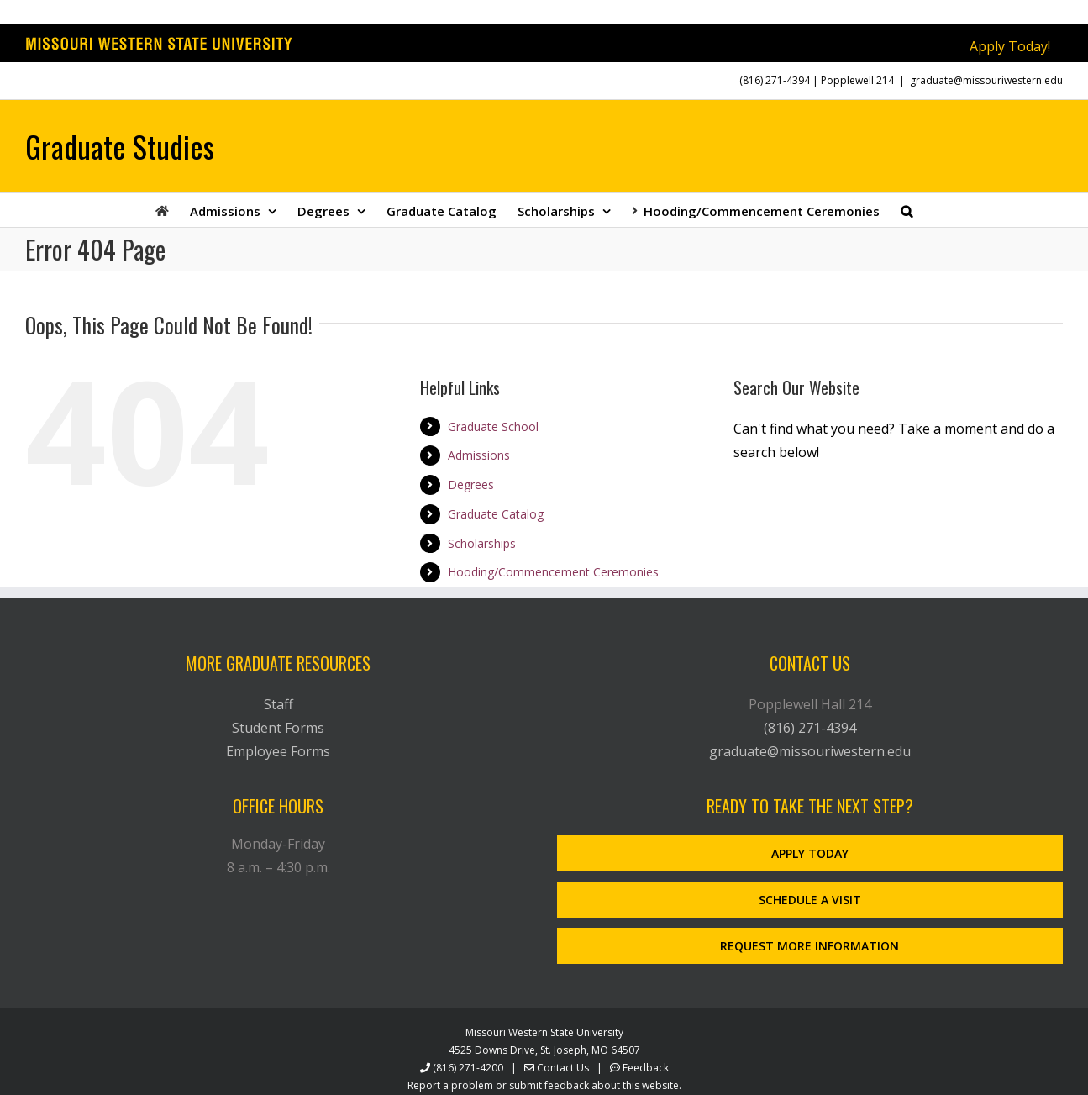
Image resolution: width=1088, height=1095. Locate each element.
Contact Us (563, 1068)
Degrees (471, 484)
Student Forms (278, 728)
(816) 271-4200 (468, 1068)
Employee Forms (278, 751)
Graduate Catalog (496, 514)
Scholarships (482, 543)
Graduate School (493, 426)
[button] (906, 210)
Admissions (479, 455)
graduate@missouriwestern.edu (986, 80)
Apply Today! (1010, 46)
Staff (278, 704)
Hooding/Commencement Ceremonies (553, 572)
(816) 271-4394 (774, 80)
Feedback (646, 1068)
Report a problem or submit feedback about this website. (544, 1085)
